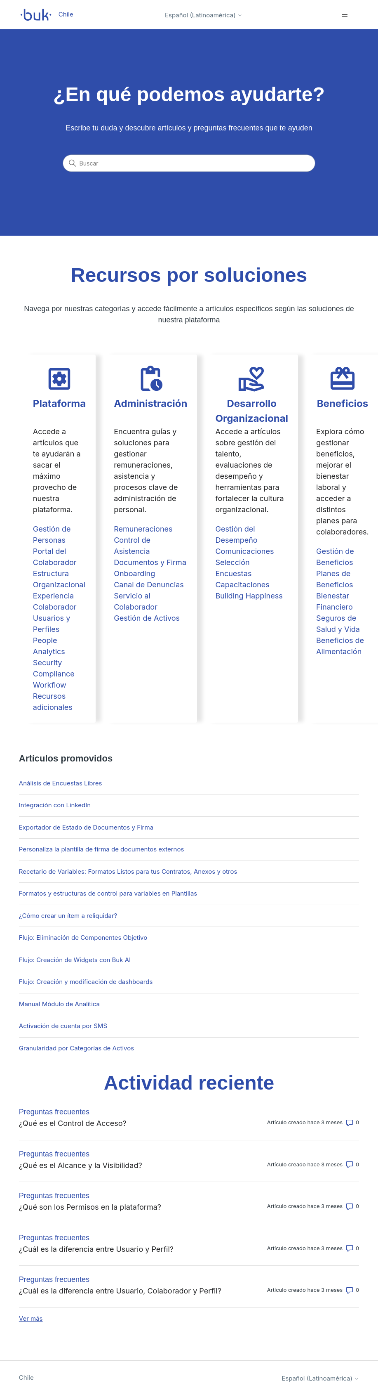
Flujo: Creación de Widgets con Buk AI (75, 960)
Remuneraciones (143, 529)
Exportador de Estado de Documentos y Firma (86, 827)
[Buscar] (189, 163)
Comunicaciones (244, 551)
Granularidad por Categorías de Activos (76, 1048)
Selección (232, 562)
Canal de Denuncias (149, 584)
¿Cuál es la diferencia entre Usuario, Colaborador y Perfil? (120, 1290)
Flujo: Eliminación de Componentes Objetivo (83, 937)
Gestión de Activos (147, 618)
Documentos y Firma (150, 562)
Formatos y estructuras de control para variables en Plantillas (108, 893)
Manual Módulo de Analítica (59, 1004)
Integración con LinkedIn (55, 805)
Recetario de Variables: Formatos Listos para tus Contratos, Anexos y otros (128, 871)
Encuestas (233, 573)
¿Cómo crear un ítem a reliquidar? (68, 916)
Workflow (49, 685)
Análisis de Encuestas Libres (60, 783)
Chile (26, 1377)
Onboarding (134, 573)
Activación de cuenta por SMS (63, 1026)
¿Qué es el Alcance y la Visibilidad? (80, 1165)
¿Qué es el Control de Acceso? (73, 1123)
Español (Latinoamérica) (203, 15)
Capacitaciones (242, 584)
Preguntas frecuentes (54, 1112)
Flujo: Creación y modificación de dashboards (86, 982)
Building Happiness (248, 595)
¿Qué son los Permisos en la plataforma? (90, 1207)
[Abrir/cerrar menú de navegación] (344, 14)
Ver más (31, 1318)
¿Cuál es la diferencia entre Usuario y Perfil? (96, 1249)
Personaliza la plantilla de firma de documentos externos (101, 849)
